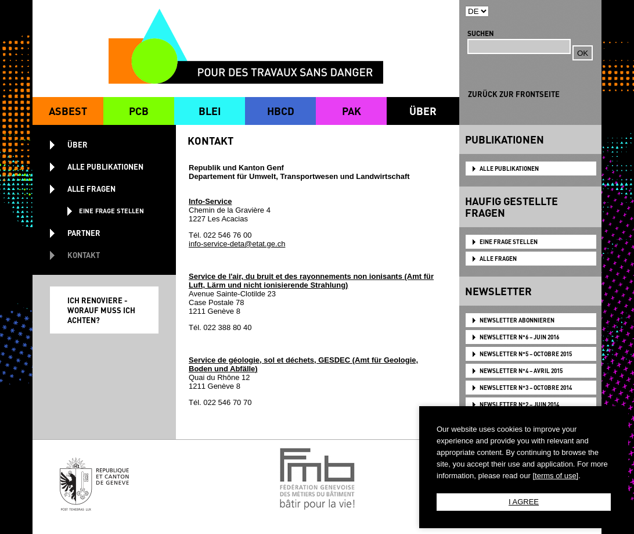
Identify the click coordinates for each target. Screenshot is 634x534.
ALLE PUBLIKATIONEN (509, 168)
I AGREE (524, 501)
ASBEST (68, 110)
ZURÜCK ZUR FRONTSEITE (514, 94)
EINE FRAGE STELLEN (509, 241)
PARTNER (83, 233)
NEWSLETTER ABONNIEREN (517, 320)
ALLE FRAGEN (498, 258)
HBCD (280, 110)
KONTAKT (83, 255)
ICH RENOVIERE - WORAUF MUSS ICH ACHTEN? (101, 310)
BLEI (210, 110)
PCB (139, 110)
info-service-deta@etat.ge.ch (237, 243)
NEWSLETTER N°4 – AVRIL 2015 (521, 370)
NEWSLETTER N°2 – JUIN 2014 (519, 404)
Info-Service (210, 201)
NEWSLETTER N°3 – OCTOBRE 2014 (526, 387)
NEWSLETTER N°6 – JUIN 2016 (519, 337)
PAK (351, 110)
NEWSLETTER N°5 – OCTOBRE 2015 (526, 353)
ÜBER (423, 110)
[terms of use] (555, 475)
